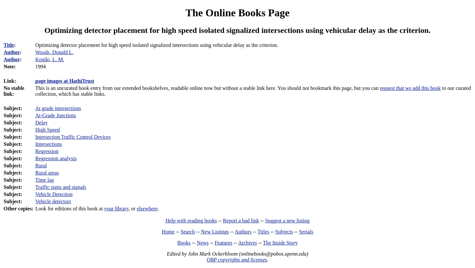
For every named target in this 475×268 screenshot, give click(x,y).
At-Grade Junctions (55, 115)
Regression (46, 151)
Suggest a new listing (287, 220)
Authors (243, 231)
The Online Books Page (237, 13)
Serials (306, 231)
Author (12, 52)
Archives (247, 243)
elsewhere (147, 208)
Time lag (44, 180)
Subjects (284, 231)
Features (223, 243)
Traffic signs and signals (60, 187)
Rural (41, 165)
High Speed (47, 130)
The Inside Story (280, 243)
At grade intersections (58, 108)
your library (116, 208)
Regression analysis (56, 158)
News (202, 243)
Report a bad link (241, 220)
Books (184, 243)
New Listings (215, 231)
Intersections (48, 144)
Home (168, 231)
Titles (263, 231)
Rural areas (47, 173)
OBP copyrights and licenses (237, 259)
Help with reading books (191, 220)
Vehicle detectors (53, 201)
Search (188, 231)
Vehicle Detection (53, 194)
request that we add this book (410, 88)
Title (9, 45)
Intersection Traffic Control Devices (73, 137)
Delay (41, 122)
